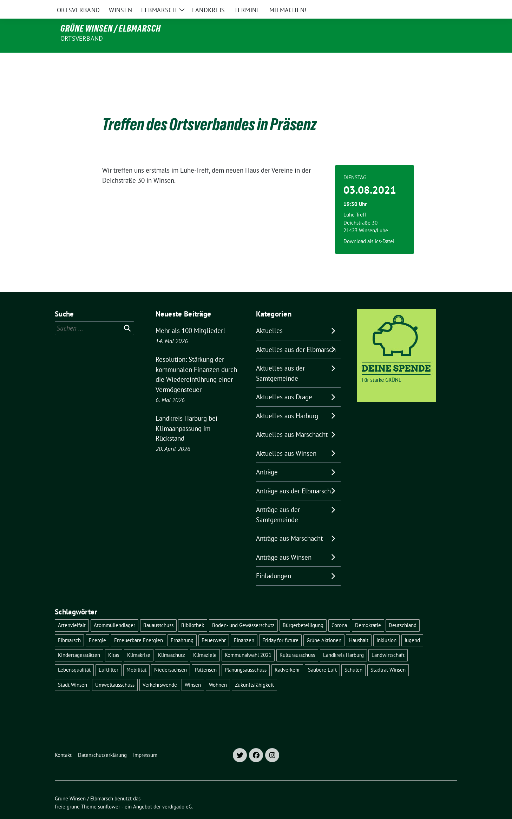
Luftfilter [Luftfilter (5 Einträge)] (108, 655)
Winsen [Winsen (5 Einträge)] (193, 670)
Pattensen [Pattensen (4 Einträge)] (206, 655)
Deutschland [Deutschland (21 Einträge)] (402, 610)
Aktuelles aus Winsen (286, 438)
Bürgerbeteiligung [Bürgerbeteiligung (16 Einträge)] (303, 610)
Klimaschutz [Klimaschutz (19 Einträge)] (171, 640)
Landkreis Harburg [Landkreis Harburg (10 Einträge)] (343, 640)
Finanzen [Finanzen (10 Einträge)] (244, 625)
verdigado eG (177, 791)
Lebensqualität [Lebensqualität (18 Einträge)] (74, 655)
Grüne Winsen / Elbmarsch (110, 28)
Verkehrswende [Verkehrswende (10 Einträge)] (160, 670)
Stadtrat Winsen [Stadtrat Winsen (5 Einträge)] (388, 655)
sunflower (109, 791)
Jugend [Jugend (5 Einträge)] (412, 625)
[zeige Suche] (445, 7)
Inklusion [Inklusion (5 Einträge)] (386, 625)
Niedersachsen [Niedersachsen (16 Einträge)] (170, 655)
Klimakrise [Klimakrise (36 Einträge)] (138, 640)
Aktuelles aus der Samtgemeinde (280, 358)
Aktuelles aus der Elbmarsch (296, 335)
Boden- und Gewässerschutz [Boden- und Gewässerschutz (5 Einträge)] (243, 610)
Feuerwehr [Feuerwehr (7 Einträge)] (214, 625)
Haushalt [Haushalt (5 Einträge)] (358, 625)
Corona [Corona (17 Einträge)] (339, 610)
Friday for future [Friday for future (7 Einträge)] (280, 625)
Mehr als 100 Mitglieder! (190, 316)
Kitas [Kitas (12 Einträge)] (113, 640)
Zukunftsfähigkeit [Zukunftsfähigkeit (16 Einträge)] (254, 670)
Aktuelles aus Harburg (287, 401)
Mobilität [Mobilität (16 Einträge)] (136, 655)
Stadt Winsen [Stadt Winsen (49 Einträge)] (72, 670)
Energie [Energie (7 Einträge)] (97, 625)
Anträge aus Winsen (283, 542)
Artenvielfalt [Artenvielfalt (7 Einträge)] (72, 610)
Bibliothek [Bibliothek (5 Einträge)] (192, 610)
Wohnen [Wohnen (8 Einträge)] (218, 670)
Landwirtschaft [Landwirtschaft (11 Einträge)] (388, 640)
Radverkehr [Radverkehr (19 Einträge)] (287, 655)
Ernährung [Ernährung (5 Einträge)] (182, 625)
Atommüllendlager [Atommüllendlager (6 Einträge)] (114, 610)
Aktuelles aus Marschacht (292, 419)
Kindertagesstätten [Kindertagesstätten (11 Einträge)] (79, 640)
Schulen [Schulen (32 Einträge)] (353, 655)
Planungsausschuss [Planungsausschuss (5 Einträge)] (246, 655)
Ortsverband (81, 38)
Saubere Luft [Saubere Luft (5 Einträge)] (322, 655)
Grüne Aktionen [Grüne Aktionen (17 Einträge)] (324, 625)
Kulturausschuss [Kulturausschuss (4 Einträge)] (297, 640)
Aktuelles (269, 316)
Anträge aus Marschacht (289, 523)
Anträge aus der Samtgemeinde (278, 500)
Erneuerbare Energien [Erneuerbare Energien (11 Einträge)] (138, 625)
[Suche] (435, 7)
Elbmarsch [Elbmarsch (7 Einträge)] (69, 625)
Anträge (267, 457)
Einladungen (273, 561)
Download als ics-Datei (368, 226)
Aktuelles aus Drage (284, 382)
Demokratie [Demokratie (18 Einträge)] (368, 610)
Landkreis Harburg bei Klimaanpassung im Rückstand (186, 413)
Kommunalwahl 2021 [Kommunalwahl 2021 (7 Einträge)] (248, 640)
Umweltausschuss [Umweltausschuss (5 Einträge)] (114, 670)
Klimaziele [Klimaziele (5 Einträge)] (205, 640)
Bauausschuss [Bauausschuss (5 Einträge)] (158, 610)
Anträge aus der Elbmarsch (293, 476)
